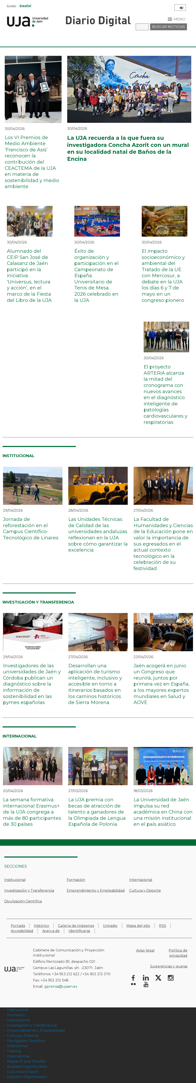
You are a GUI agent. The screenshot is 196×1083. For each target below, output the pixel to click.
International (18, 1056)
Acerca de (51, 931)
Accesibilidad (22, 931)
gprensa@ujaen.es (60, 986)
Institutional (17, 1046)
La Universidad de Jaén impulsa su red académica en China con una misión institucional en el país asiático (163, 812)
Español (25, 5)
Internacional (140, 880)
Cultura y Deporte (145, 890)
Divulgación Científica (23, 901)
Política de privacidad (178, 953)
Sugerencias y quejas (168, 966)
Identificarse (79, 931)
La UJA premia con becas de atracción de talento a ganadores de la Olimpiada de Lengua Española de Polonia (97, 812)
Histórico (41, 926)
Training (14, 1051)
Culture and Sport (23, 1072)
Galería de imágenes (76, 926)
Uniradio (110, 926)
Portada (18, 926)
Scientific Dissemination (27, 1077)
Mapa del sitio (138, 926)
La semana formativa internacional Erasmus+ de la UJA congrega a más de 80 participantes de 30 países (32, 812)
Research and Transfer (26, 1061)
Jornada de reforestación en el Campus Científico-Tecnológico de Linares (30, 528)
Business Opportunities (27, 1067)
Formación (76, 880)
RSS (162, 926)
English (11, 5)
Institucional (15, 880)
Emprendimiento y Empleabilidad (96, 890)
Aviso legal (145, 950)
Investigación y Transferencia (29, 890)
